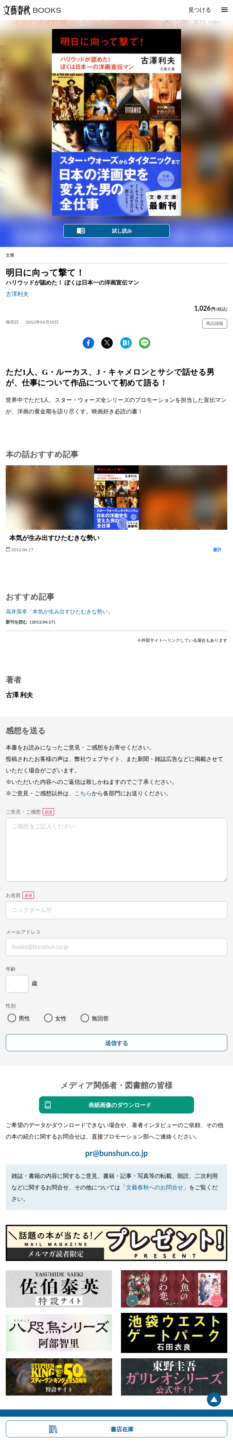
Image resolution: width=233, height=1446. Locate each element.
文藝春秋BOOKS (32, 10)
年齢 (11, 969)
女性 (61, 1018)
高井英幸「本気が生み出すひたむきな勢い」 (59, 611)
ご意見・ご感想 (23, 812)
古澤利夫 (17, 293)
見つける (199, 9)
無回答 (100, 1018)
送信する (116, 1043)
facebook (88, 343)
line (144, 343)
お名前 (13, 895)
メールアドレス (23, 932)
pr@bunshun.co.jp (116, 1153)
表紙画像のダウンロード (119, 1104)
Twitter (107, 343)
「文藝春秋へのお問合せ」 (154, 1187)
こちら (83, 793)
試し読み (122, 231)
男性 (24, 1018)
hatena (126, 343)
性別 (11, 1006)
